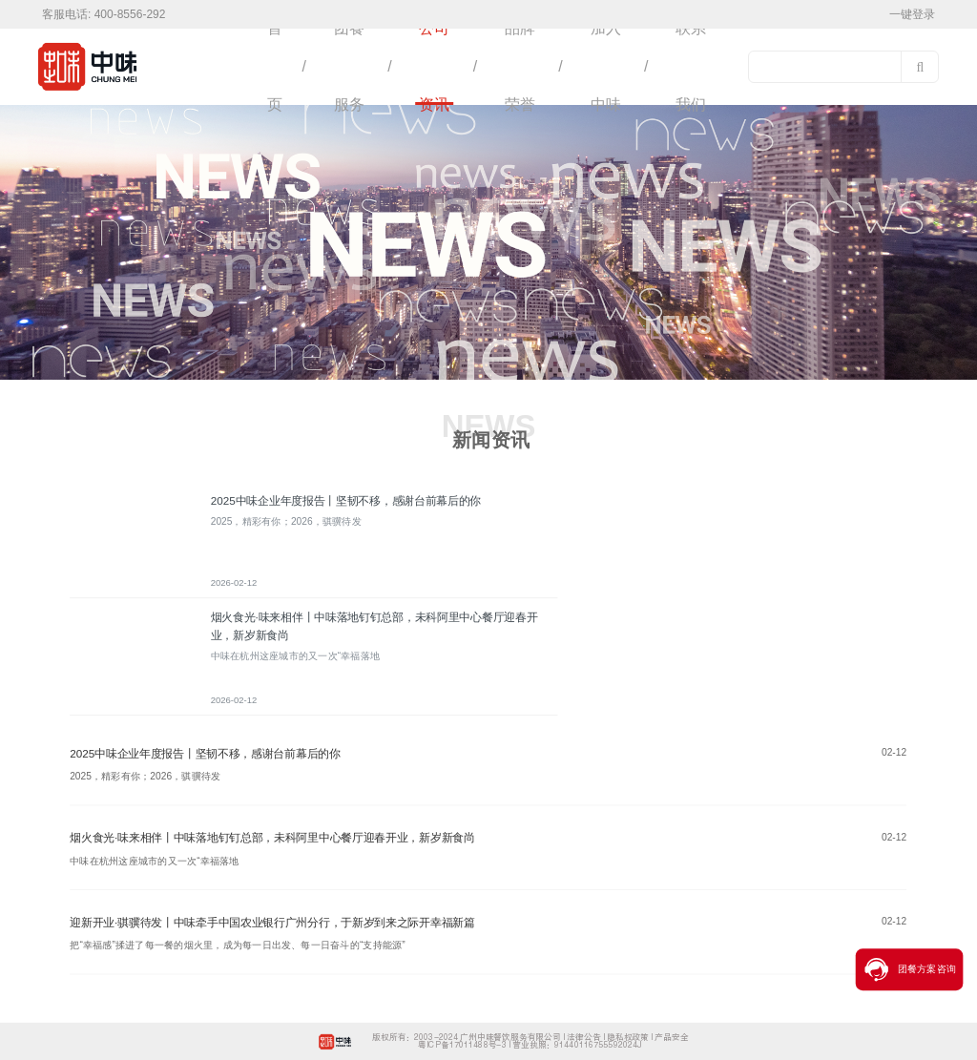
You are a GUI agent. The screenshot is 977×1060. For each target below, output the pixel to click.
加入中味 (606, 67)
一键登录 (912, 14)
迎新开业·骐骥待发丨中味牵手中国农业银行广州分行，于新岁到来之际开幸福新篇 (272, 922)
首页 (274, 67)
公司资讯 (434, 67)
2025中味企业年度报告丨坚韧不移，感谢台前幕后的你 (346, 501)
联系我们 (691, 67)
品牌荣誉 (520, 67)
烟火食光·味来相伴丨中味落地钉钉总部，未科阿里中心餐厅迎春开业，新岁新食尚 (272, 837)
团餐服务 (349, 67)
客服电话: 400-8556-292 (103, 14)
